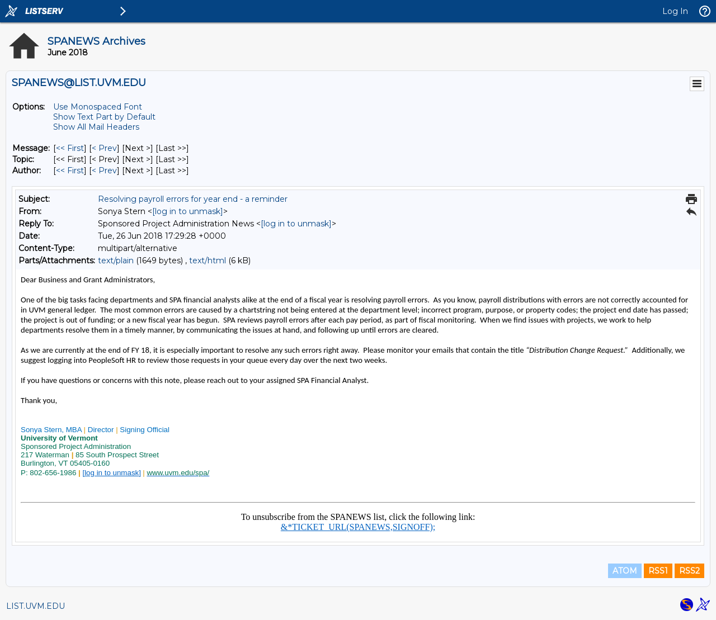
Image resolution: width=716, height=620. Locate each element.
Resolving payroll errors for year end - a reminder (193, 199)
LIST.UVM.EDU (35, 606)
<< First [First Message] (70, 148)
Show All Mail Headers (96, 127)
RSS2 (689, 571)
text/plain (116, 260)
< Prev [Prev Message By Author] (104, 170)
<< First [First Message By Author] (70, 170)
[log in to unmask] (187, 211)
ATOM (625, 571)
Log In (675, 11)
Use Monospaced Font (97, 107)
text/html (207, 260)
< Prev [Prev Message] (104, 148)
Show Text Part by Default (104, 117)
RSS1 (658, 571)
